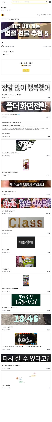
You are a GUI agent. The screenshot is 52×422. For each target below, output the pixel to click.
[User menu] (50, 2)
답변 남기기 (26, 70)
